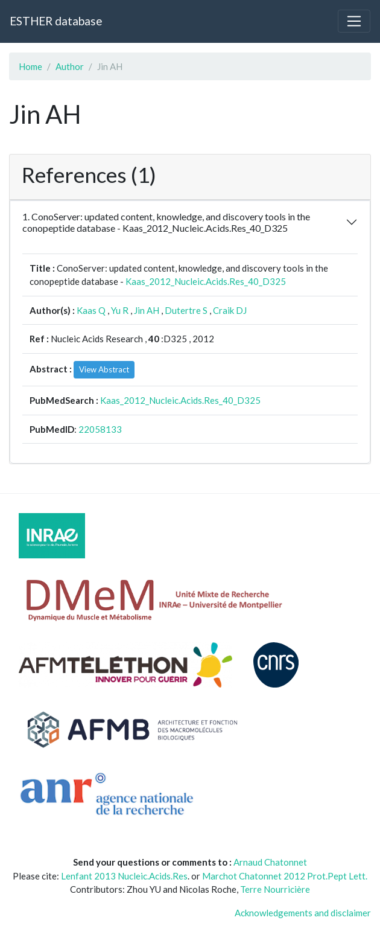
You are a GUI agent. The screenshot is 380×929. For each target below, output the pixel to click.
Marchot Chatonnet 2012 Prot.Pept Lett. (284, 875)
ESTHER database (56, 21)
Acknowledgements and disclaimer (303, 912)
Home (30, 66)
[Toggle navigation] (354, 21)
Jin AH (146, 310)
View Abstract (104, 369)
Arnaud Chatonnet (270, 862)
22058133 (100, 429)
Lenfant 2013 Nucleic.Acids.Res (124, 875)
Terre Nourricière (275, 889)
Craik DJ (230, 310)
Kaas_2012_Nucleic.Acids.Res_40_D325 (205, 281)
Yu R (119, 310)
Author (69, 66)
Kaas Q (91, 310)
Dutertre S (186, 310)
